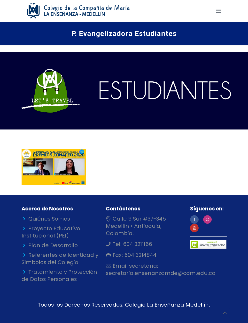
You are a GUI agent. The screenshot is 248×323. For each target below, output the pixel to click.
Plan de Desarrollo (53, 245)
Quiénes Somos (49, 219)
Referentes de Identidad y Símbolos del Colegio (60, 258)
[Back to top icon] (225, 313)
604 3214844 (139, 255)
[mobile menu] (219, 11)
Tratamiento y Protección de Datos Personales (59, 275)
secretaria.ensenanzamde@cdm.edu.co (160, 273)
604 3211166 (137, 244)
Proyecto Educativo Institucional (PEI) (51, 232)
